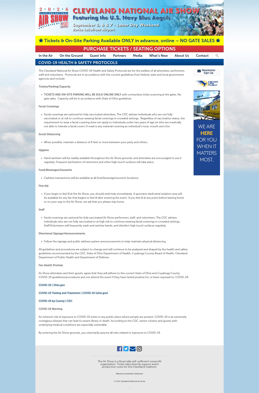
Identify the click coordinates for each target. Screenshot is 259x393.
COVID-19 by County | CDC (55, 301)
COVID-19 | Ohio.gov (52, 285)
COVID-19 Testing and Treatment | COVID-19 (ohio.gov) (73, 293)
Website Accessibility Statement (129, 374)
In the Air (46, 55)
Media (137, 55)
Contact (202, 55)
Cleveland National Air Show (132, 381)
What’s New (158, 55)
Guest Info (98, 55)
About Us (182, 55)
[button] (217, 55)
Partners (119, 55)
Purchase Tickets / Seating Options (129, 48)
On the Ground (71, 55)
